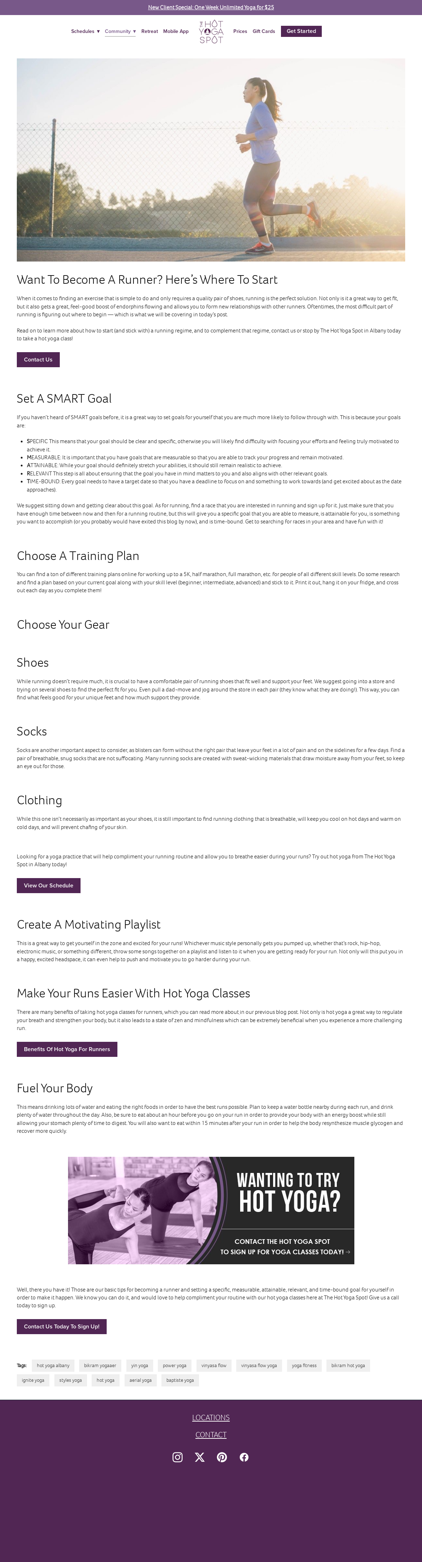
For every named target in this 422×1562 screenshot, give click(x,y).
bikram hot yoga (348, 1365)
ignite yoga (33, 1380)
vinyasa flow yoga (259, 1365)
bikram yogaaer (100, 1365)
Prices (240, 31)
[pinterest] (221, 1457)
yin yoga (139, 1365)
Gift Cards (264, 31)
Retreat (149, 31)
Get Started (301, 31)
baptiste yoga (180, 1380)
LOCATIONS (211, 1417)
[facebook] (244, 1457)
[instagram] (177, 1457)
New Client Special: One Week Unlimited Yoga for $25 (211, 7)
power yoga (174, 1365)
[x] (199, 1457)
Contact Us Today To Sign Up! (62, 1326)
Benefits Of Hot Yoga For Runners (67, 1049)
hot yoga (106, 1380)
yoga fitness (304, 1365)
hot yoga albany (53, 1365)
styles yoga (70, 1380)
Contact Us (38, 359)
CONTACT (211, 1434)
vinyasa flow (214, 1365)
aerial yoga (141, 1380)
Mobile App (176, 31)
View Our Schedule (48, 885)
